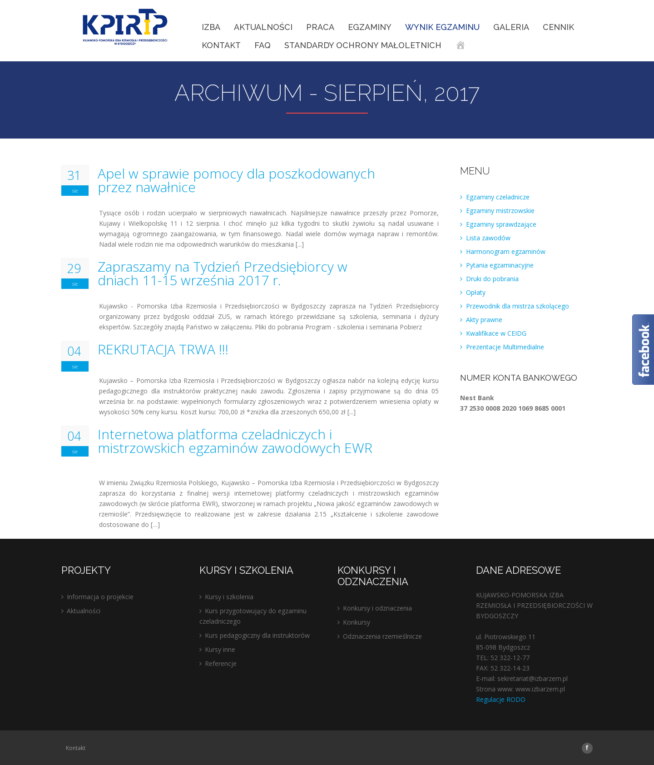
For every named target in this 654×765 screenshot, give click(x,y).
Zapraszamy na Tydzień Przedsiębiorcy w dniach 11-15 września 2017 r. (222, 273)
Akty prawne (484, 319)
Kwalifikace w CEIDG (496, 333)
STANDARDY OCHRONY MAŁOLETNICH (362, 45)
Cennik (558, 27)
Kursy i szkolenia (229, 596)
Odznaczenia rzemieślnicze (382, 636)
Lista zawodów (488, 237)
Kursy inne (220, 649)
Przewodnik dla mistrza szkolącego (517, 306)
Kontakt (221, 45)
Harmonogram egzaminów (505, 251)
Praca (320, 27)
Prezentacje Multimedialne (505, 347)
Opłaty (476, 292)
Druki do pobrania (492, 278)
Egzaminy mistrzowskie (500, 210)
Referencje (221, 663)
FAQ (262, 45)
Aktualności (263, 27)
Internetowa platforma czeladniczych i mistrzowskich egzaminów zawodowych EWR (235, 441)
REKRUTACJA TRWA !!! (163, 349)
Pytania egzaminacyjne (500, 265)
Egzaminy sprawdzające (501, 224)
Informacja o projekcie (100, 596)
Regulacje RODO (500, 699)
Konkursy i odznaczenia (377, 608)
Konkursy (356, 622)
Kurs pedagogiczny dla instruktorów (257, 635)
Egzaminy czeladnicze (498, 197)
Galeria (511, 27)
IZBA (211, 27)
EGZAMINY (369, 27)
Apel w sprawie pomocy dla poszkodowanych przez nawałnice (236, 180)
